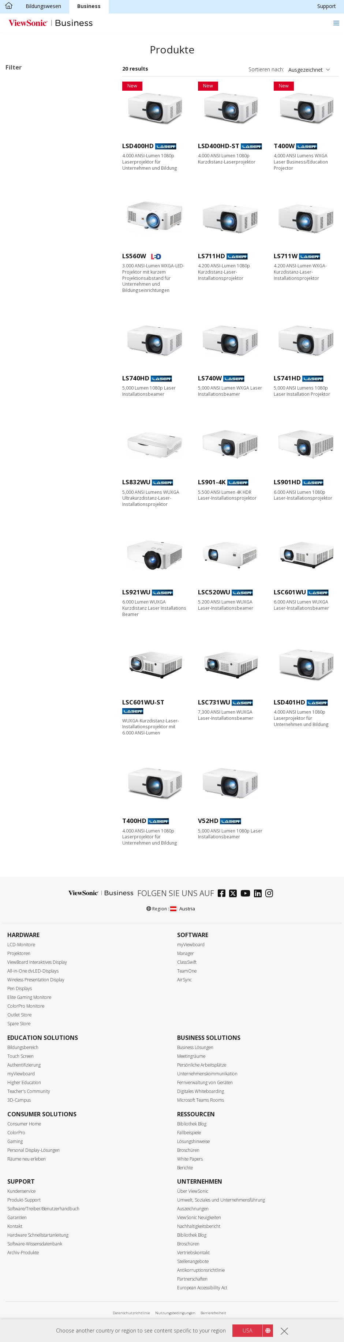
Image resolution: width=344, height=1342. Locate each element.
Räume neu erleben (26, 1159)
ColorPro (16, 1132)
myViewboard (191, 944)
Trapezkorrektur (36, 579)
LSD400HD (138, 146)
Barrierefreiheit (213, 1313)
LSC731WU (214, 702)
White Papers (190, 1159)
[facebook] (223, 894)
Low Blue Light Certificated (49, 559)
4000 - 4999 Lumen (40, 355)
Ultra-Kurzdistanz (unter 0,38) (52, 431)
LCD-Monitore (21, 944)
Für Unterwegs (34, 218)
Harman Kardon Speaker (46, 470)
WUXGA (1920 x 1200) (43, 297)
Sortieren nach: (266, 69)
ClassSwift (187, 962)
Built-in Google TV (38, 480)
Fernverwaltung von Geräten (205, 1082)
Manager (185, 953)
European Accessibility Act (202, 1288)
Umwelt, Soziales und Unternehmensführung (221, 1200)
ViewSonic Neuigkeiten (199, 1217)
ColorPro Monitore (25, 1006)
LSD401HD (289, 702)
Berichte (185, 1168)
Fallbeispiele (189, 1132)
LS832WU (136, 482)
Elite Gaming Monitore (29, 997)
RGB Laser (30, 149)
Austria (182, 908)
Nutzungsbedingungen (175, 1313)
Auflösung (25, 238)
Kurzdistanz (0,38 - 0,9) (44, 421)
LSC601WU (290, 592)
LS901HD (287, 482)
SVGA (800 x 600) (37, 257)
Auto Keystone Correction (48, 569)
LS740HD (135, 378)
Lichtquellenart (32, 110)
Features (23, 451)
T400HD (134, 820)
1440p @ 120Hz (36, 530)
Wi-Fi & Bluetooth (38, 540)
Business (89, 6)
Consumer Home (24, 1124)
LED (14, 92)
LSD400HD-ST (218, 146)
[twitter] (234, 894)
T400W (284, 146)
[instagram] (271, 894)
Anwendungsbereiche (41, 169)
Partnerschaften (192, 1279)
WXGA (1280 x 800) (40, 277)
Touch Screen (20, 1056)
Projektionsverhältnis (40, 395)
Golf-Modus (31, 589)
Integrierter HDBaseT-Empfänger (56, 619)
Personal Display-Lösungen (33, 1150)
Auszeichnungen (193, 1209)
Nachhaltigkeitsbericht (198, 1226)
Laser (24, 139)
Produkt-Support (24, 1200)
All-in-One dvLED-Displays (33, 971)
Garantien (17, 1217)
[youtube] (247, 894)
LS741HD (287, 378)
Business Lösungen (195, 1047)
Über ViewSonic (192, 1191)
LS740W (210, 378)
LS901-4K (212, 482)
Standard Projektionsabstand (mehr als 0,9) (59, 408)
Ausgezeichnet (305, 69)
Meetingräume (191, 1056)
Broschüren (188, 1150)
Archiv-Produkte (23, 1252)
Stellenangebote (193, 1261)
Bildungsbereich (22, 1047)
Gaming (15, 1141)
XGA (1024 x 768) (37, 267)
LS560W (134, 256)
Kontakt (14, 1226)
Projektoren (18, 953)
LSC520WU (214, 592)
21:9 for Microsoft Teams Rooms (57, 599)
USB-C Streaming (37, 549)
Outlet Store (19, 1015)
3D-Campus (19, 1100)
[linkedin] (259, 894)
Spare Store (18, 1023)
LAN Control (32, 609)
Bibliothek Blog (191, 1124)
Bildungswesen (43, 6)
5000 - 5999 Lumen (40, 365)
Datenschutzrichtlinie (131, 1313)
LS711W (286, 256)
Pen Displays (19, 988)
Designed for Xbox (39, 520)
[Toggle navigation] (336, 23)
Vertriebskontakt (193, 1252)
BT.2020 (27, 500)
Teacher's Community (28, 1091)
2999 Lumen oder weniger (48, 335)
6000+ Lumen (33, 375)
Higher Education (24, 1082)
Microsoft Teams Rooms (200, 1100)
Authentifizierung (24, 1065)
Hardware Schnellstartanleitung (37, 1235)
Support (326, 6)
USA (247, 1330)
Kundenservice (21, 1191)
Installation (30, 208)
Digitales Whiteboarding (200, 1091)
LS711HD (211, 256)
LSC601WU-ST (143, 702)
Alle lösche (94, 82)
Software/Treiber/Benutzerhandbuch (43, 1209)
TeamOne (187, 971)
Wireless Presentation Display (35, 980)
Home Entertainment (42, 198)
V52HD (208, 820)
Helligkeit (25, 326)
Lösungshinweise (193, 1141)
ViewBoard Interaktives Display (37, 962)
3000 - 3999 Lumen (40, 345)
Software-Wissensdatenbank (34, 1244)
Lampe (25, 130)
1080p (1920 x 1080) (41, 287)
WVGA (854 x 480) (38, 247)
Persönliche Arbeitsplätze (201, 1065)
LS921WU (136, 592)
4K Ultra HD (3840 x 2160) (48, 307)
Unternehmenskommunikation (207, 1074)
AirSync (184, 980)
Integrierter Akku (37, 490)
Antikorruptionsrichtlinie (201, 1270)
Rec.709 (26, 510)
